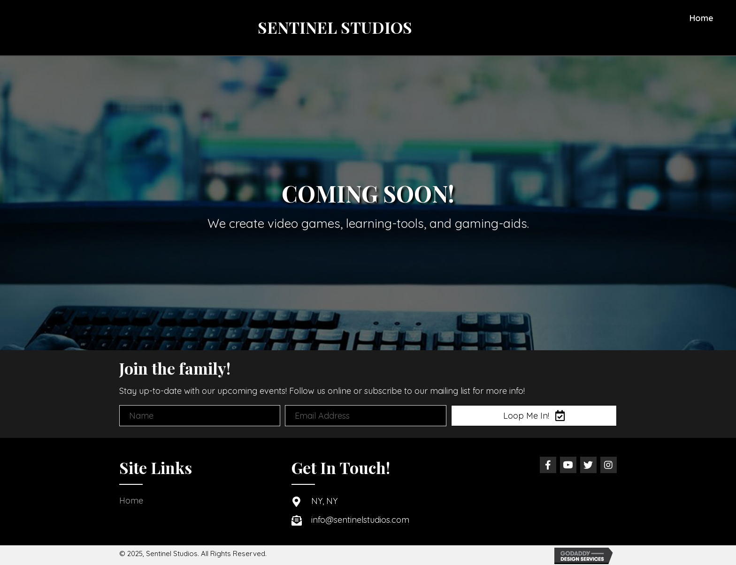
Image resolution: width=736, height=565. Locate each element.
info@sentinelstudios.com (360, 519)
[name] (199, 415)
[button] (534, 415)
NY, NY (324, 501)
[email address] (365, 415)
